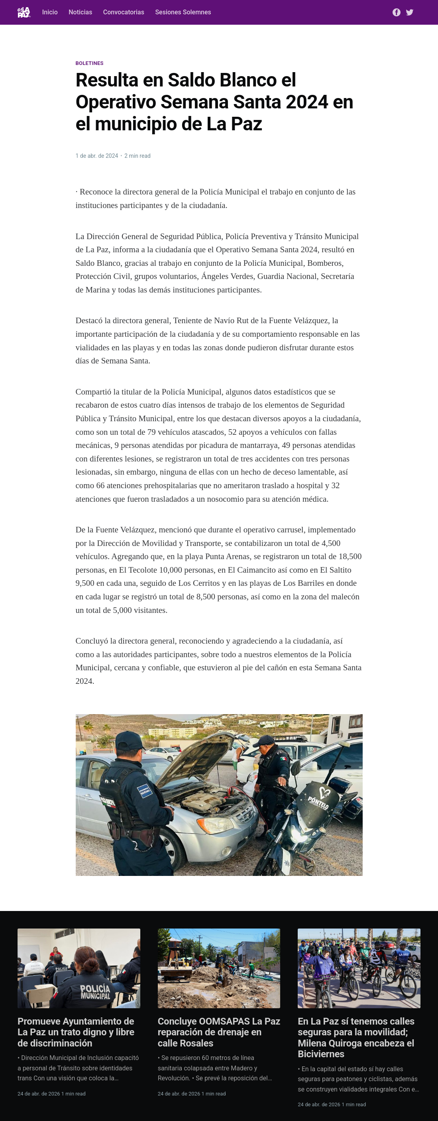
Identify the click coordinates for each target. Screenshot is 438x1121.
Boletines (90, 63)
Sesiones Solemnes (183, 12)
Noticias (80, 12)
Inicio (50, 12)
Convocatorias (123, 12)
